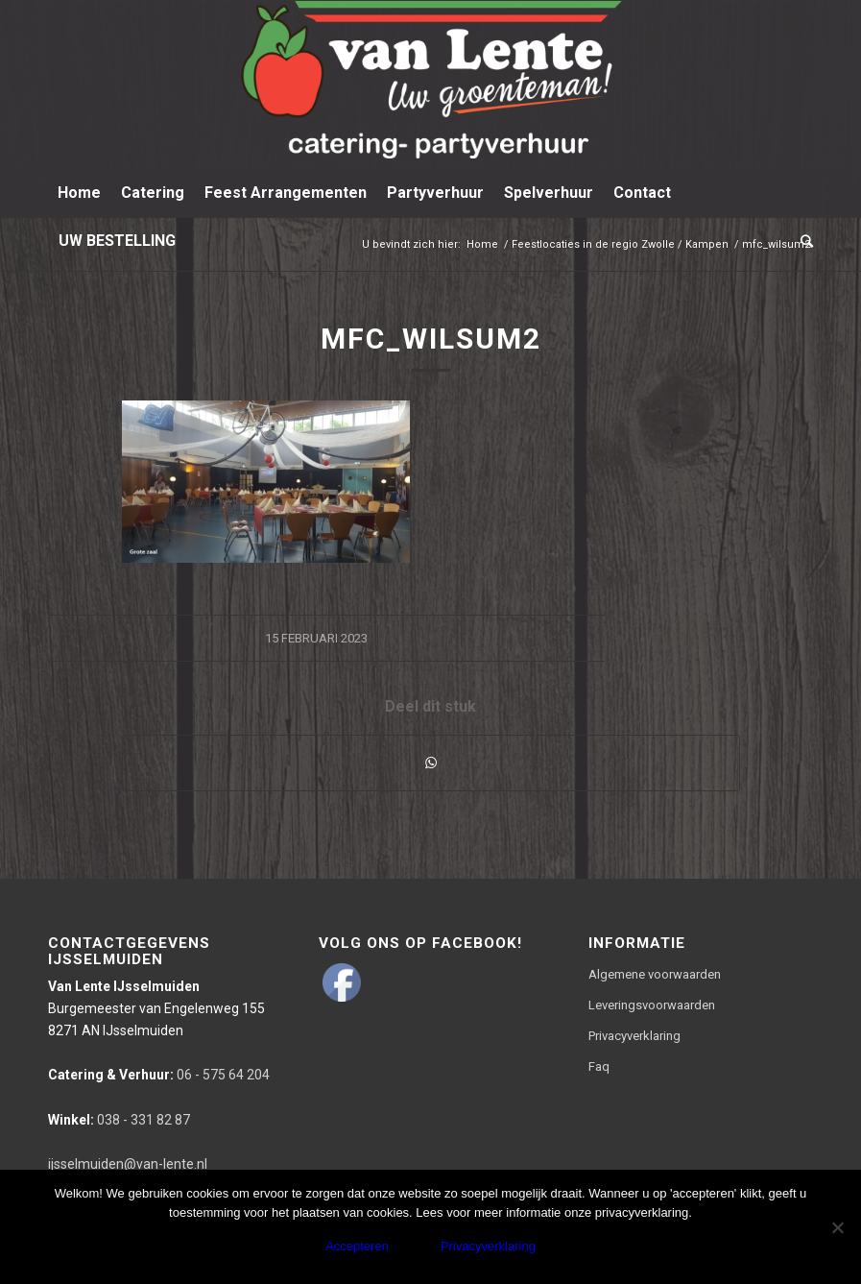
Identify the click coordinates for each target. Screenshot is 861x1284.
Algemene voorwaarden (654, 974)
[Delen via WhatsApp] (431, 763)
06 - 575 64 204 (159, 1074)
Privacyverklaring (634, 1036)
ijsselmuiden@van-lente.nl (127, 1164)
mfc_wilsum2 (431, 338)
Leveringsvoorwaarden (651, 1005)
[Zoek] (802, 241)
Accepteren (357, 1246)
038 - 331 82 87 (119, 1119)
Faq (599, 1066)
